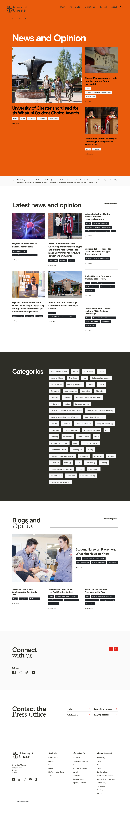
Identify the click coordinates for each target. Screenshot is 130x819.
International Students (80, 761)
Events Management (82, 404)
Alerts (50, 775)
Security (99, 793)
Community (55, 391)
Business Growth (56, 384)
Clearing (101, 384)
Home (13, 19)
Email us (79, 709)
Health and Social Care (92, 287)
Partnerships (101, 786)
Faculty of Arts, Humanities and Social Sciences (98, 92)
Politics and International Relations (62, 456)
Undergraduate (90, 290)
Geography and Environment (94, 417)
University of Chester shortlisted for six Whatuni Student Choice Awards (45, 110)
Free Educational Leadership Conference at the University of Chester (63, 305)
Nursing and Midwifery (107, 287)
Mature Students (83, 437)
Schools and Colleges (80, 768)
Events (50, 768)
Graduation (96, 149)
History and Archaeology (105, 424)
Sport (78, 463)
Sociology (67, 463)
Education (63, 260)
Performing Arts (77, 450)
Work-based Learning (87, 476)
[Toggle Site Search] (121, 6)
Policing (90, 450)
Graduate (71, 260)
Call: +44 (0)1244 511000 (106, 715)
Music (75, 443)
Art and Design (88, 371)
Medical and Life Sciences (59, 443)
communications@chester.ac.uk (50, 180)
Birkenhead (73, 378)
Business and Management (100, 223)
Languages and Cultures (91, 430)
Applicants (76, 758)
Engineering (55, 404)
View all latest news (110, 203)
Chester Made (53, 260)
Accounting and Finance (59, 371)
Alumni (75, 371)
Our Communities (78, 779)
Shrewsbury (55, 463)
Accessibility (101, 758)
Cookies (99, 761)
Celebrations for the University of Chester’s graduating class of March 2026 (101, 141)
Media (96, 437)
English (67, 404)
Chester (23, 118)
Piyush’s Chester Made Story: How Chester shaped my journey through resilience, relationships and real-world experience (28, 307)
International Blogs (71, 430)
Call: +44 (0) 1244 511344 (106, 709)
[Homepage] (16, 9)
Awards (15, 118)
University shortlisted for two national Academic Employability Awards (97, 216)
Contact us (51, 761)
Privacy (99, 765)
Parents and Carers (79, 765)
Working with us (102, 790)
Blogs (87, 283)
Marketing (54, 437)
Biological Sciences (57, 378)
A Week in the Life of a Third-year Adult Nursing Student (60, 590)
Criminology (100, 391)
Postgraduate (42, 118)
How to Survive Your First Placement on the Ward (96, 590)
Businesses (76, 775)
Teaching (104, 463)
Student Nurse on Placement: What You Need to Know (98, 277)
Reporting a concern (79, 783)
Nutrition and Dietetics (58, 450)
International (31, 118)
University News (53, 118)
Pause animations (21, 801)
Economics (54, 397)
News (26, 19)
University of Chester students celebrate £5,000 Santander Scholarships (98, 311)
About (20, 19)
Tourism (80, 469)
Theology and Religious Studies (61, 469)
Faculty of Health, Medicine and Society (103, 283)
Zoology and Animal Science (60, 482)
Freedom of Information (105, 775)
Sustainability (90, 463)
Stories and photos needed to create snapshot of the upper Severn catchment (98, 251)
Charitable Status (102, 772)
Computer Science (70, 391)
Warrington (71, 476)
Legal (98, 768)
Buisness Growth (17, 316)
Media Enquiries (79, 715)
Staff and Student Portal (56, 772)
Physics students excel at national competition (24, 245)
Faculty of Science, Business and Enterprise (24, 255)
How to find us (53, 758)
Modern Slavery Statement (106, 779)
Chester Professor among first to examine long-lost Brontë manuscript (101, 81)
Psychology (98, 456)
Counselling (86, 391)
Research (111, 456)
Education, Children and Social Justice (88, 397)
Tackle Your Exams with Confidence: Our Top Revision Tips (25, 592)
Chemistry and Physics (19, 251)
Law (113, 231)
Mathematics (67, 437)
